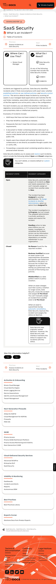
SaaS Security (13, 14)
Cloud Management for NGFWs (15, 416)
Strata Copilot (45, 5)
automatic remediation (37, 309)
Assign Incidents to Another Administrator (37, 201)
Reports (7, 486)
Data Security (31, 529)
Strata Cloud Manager (12, 385)
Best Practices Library (12, 504)
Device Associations (11, 393)
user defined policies (28, 93)
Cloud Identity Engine (11, 388)
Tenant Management (11, 398)
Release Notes (10, 555)
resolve (37, 154)
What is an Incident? (11, 16)
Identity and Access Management (16, 396)
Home (5, 14)
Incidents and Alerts (11, 484)
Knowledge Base (29, 562)
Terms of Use (43, 558)
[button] (54, 467)
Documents (42, 560)
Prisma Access (9, 437)
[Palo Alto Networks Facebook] (7, 573)
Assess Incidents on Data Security (31, 14)
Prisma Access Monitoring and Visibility (18, 442)
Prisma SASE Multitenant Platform (16, 440)
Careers (25, 555)
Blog (6, 560)
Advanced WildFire (11, 460)
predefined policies (10, 93)
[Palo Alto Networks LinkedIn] (12, 573)
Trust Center (42, 555)
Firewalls (7, 419)
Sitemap (8, 566)
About (25, 553)
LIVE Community (29, 560)
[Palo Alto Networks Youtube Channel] (22, 573)
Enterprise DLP (9, 463)
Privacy (41, 553)
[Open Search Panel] (30, 5)
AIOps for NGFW (10, 414)
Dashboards (8, 481)
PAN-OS (7, 422)
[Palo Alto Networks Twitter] (17, 573)
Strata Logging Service (12, 390)
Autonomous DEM (10, 489)
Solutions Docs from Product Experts (17, 520)
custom (47, 161)
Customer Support (29, 558)
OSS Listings (9, 564)
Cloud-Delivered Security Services (17, 530)
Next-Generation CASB (12, 445)
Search (7, 557)
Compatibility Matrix (12, 562)
